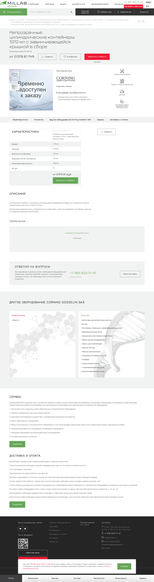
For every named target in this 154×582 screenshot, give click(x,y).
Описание (38, 120)
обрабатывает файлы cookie (40, 564)
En (147, 6)
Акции (63, 4)
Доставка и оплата (119, 120)
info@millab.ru (110, 537)
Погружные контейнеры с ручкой (94, 355)
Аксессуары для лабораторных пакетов (96, 320)
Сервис (100, 120)
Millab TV (53, 542)
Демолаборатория (100, 4)
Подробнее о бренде (64, 86)
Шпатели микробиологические (93, 371)
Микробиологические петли (92, 332)
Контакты (118, 4)
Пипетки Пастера (88, 348)
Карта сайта (106, 548)
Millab (11, 578)
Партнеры (49, 4)
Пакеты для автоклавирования (93, 340)
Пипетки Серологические (91, 352)
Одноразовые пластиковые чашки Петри (97, 336)
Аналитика (18, 315)
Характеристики (20, 120)
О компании (33, 4)
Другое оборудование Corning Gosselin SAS (70, 120)
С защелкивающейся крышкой (93, 367)
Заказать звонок (133, 6)
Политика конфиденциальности (112, 544)
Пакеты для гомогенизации (92, 344)
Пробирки (85, 359)
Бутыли (84, 324)
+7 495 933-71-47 (134, 2)
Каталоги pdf (78, 4)
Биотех (85, 315)
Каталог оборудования (60, 522)
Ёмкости (16, 320)
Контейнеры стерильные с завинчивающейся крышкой (102, 328)
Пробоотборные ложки (90, 363)
